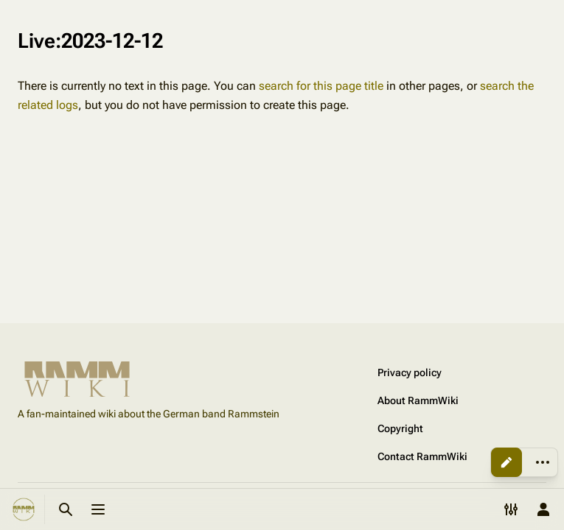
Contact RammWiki (422, 456)
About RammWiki (418, 400)
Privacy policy (409, 372)
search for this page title (321, 86)
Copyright (400, 428)
